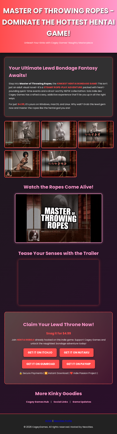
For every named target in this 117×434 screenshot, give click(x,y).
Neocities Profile (63, 421)
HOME (48, 421)
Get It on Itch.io (40, 352)
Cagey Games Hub (37, 401)
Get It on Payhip (78, 364)
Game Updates (82, 401)
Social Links (61, 401)
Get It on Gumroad (40, 364)
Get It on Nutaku (76, 352)
